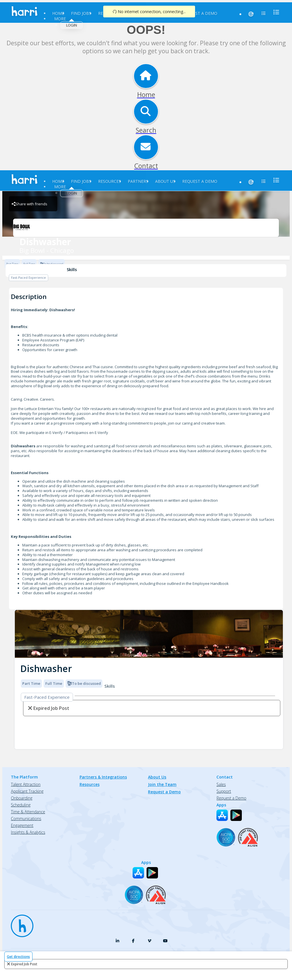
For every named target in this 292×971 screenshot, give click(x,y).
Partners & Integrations (103, 777)
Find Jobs (81, 13)
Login (71, 25)
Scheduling (21, 805)
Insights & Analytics (28, 832)
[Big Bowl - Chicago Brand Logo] (146, 228)
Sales (221, 784)
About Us (165, 181)
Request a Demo (199, 13)
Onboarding (21, 798)
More (60, 18)
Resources (109, 181)
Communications (26, 818)
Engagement (22, 825)
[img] (149, 634)
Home (58, 13)
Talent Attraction (25, 784)
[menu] (274, 12)
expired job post (24, 964)
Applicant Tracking (27, 791)
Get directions (18, 956)
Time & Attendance (28, 811)
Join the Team (162, 784)
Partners (138, 181)
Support (223, 791)
